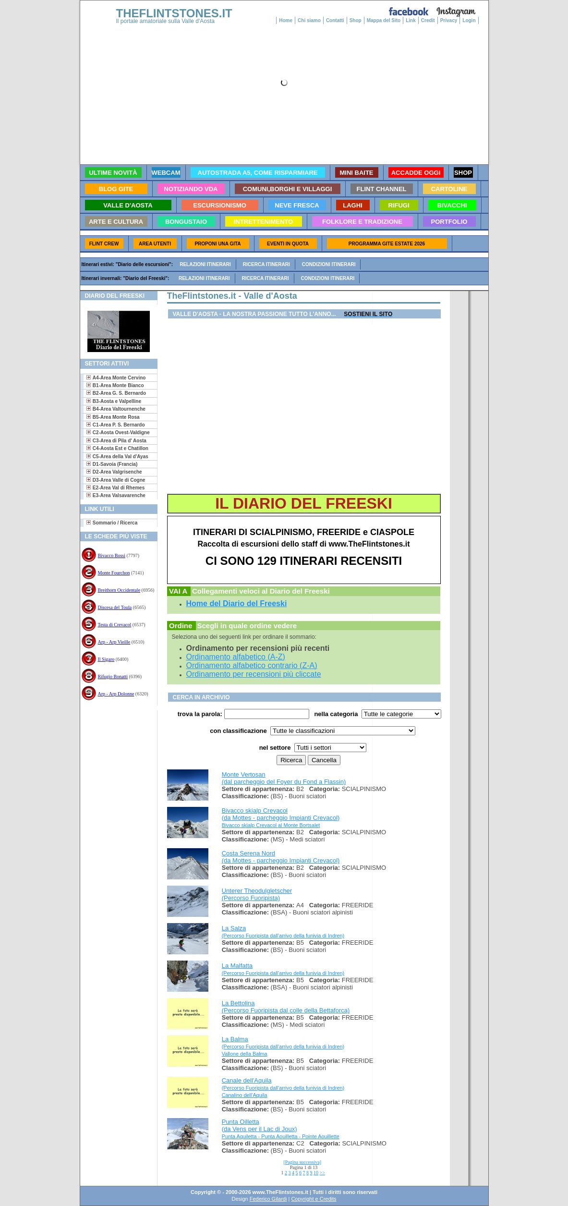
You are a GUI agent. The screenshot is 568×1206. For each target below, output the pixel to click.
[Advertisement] (115, 741)
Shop (356, 20)
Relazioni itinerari (205, 264)
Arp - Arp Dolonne (116, 693)
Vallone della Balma (244, 1054)
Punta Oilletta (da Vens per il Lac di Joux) (259, 1125)
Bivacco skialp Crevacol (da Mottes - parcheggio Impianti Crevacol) (281, 814)
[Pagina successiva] (302, 1162)
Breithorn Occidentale (119, 590)
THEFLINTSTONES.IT (174, 13)
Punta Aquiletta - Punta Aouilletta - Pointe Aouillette (280, 1136)
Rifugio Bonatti (113, 676)
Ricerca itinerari (266, 264)
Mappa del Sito (384, 20)
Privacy (449, 20)
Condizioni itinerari (329, 264)
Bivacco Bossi (112, 555)
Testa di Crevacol (115, 624)
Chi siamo (309, 20)
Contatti (335, 20)
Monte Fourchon (114, 572)
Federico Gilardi (268, 1199)
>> (322, 1172)
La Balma (283, 1042)
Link (411, 20)
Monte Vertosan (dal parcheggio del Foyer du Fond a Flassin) (284, 778)
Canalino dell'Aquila (244, 1095)
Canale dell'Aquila (283, 1084)
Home (285, 20)
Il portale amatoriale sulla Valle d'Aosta (165, 21)
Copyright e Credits (313, 1199)
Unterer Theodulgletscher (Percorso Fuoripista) (257, 894)
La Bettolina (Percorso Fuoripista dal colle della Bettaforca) (286, 1006)
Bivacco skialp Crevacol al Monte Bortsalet (271, 825)
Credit (428, 20)
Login (468, 20)
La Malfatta (283, 969)
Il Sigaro (106, 659)
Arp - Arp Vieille (114, 642)
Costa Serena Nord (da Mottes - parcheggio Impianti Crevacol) (281, 857)
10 (316, 1172)
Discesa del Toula (115, 607)
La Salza (283, 931)
